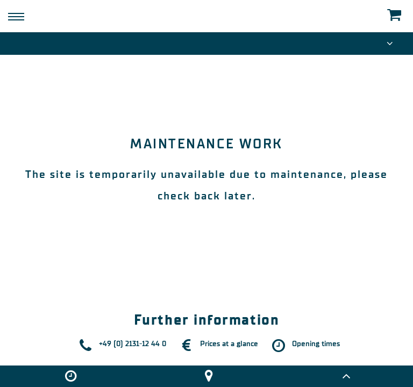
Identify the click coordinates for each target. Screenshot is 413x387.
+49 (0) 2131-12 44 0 (132, 343)
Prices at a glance (229, 343)
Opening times (316, 343)
